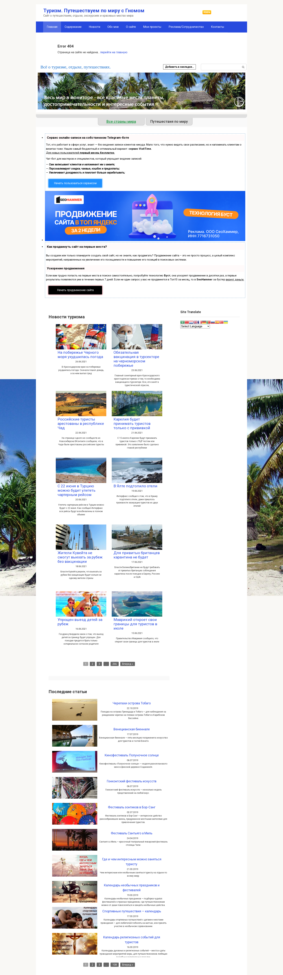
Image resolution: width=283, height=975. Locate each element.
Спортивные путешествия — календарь (131, 911)
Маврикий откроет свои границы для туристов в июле (135, 624)
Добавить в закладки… (179, 66)
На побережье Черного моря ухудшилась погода (80, 354)
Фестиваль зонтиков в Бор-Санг (131, 807)
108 (114, 964)
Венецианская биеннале (132, 729)
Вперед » (127, 663)
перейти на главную (113, 52)
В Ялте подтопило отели (135, 486)
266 (114, 663)
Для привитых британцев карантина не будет (137, 555)
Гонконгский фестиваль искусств (131, 781)
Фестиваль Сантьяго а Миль (131, 833)
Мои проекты (152, 27)
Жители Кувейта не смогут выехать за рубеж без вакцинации (80, 557)
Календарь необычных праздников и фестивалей (132, 887)
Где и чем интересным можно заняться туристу (131, 861)
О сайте (131, 27)
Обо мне (113, 27)
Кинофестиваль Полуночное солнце (132, 755)
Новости (94, 27)
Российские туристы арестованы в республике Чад (81, 423)
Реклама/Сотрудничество (186, 27)
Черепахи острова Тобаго (132, 703)
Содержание (73, 27)
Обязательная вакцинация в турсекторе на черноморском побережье (136, 359)
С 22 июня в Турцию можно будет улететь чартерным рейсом (76, 490)
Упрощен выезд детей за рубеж (80, 622)
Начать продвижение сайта (75, 290)
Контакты (217, 27)
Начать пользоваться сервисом (75, 183)
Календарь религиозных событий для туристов (131, 939)
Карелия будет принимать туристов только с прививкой (132, 423)
